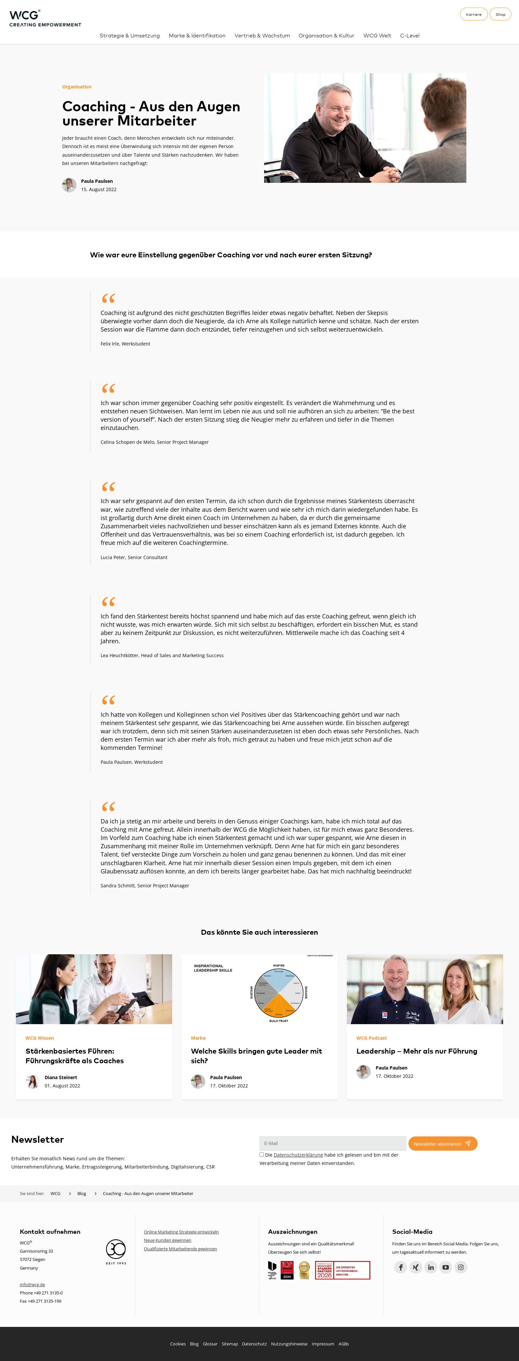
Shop (500, 14)
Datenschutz (254, 1344)
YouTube (445, 1267)
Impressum (323, 1344)
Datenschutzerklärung (298, 1155)
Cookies (178, 1344)
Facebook (400, 1267)
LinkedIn (430, 1267)
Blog (194, 1344)
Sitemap (230, 1344)
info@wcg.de (32, 1284)
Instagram (460, 1267)
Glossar (210, 1344)
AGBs (344, 1344)
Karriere (474, 14)
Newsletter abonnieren (437, 1144)
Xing (415, 1267)
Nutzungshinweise (289, 1344)
